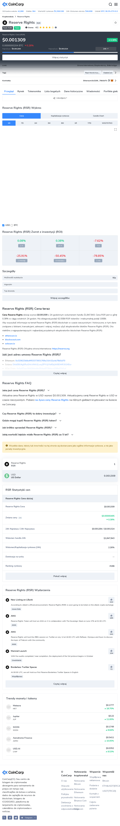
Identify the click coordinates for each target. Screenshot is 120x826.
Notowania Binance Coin (80, 799)
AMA (11, 615)
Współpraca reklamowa (95, 779)
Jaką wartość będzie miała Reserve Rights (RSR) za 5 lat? (37, 434)
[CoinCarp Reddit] (16, 818)
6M (62, 123)
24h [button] (106, 49)
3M (49, 123)
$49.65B (88, 11)
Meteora (17, 705)
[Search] (110, 4)
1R (76, 123)
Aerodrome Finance (22, 737)
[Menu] (116, 4)
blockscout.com (12, 339)
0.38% (112, 40)
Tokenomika (34, 91)
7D (22, 123)
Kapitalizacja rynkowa (60, 116)
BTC (16, 225)
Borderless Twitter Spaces (21, 667)
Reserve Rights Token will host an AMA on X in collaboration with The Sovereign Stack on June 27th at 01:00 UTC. (58, 621)
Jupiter (16, 716)
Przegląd (9, 91)
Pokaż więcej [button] (60, 576)
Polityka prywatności (67, 796)
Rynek (20, 91)
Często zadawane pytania (94, 805)
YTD (89, 123)
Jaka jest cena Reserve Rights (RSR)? (26, 390)
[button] (28, 818)
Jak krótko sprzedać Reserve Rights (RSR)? (29, 427)
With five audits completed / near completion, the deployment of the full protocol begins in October (52, 656)
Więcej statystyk (60, 57)
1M (35, 123)
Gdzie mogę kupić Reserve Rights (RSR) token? (31, 420)
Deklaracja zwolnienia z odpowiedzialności (67, 805)
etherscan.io (11, 335)
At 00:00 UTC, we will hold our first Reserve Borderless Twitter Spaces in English (44, 672)
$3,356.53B (59, 11)
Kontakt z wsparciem (94, 795)
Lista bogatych (52, 91)
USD (7, 225)
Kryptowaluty (8, 16)
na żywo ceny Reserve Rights (52, 400)
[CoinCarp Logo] (13, 4)
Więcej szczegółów (60, 298)
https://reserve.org (60, 348)
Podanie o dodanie (94, 787)
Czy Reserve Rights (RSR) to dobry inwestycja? (31, 413)
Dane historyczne (73, 91)
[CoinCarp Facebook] (10, 818)
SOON (16, 727)
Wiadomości (93, 91)
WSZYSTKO (107, 123)
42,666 (21, 11)
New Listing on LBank (19, 599)
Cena (22, 116)
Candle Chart (98, 116)
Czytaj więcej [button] (60, 373)
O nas (64, 780)
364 (33, 11)
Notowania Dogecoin (79, 807)
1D (9, 123)
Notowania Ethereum (79, 791)
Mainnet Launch (16, 651)
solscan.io (10, 343)
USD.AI (16, 748)
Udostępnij (59, 98)
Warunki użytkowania (67, 787)
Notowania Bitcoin (79, 782)
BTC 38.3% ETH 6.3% (110, 11)
